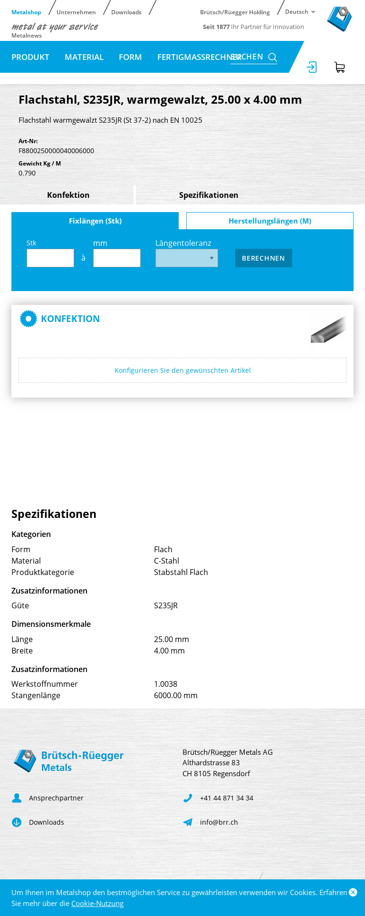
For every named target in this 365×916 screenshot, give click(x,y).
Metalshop (26, 11)
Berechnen (263, 258)
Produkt (30, 56)
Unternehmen (76, 11)
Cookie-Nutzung (97, 903)
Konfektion (68, 195)
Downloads (126, 11)
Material (84, 56)
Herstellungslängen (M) (270, 220)
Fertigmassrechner (199, 56)
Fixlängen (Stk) (95, 220)
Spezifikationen (209, 195)
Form (130, 56)
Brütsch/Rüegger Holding (235, 11)
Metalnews (26, 35)
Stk (50, 252)
